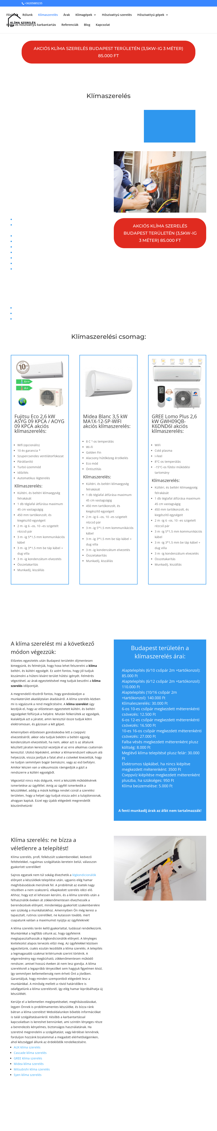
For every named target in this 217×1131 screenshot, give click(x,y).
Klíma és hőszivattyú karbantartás (31, 25)
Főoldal (11, 15)
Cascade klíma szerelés (30, 1053)
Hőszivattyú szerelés (117, 15)
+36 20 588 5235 (74, 290)
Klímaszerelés (48, 15)
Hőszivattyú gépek (150, 15)
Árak (66, 15)
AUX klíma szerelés (27, 1047)
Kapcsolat (103, 25)
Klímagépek (83, 15)
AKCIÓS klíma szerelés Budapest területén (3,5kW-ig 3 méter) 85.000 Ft (108, 52)
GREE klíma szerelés (28, 1058)
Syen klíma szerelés (28, 1075)
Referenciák (69, 25)
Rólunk (27, 15)
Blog (87, 25)
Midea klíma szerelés (29, 1064)
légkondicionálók (84, 875)
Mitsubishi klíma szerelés (32, 1069)
